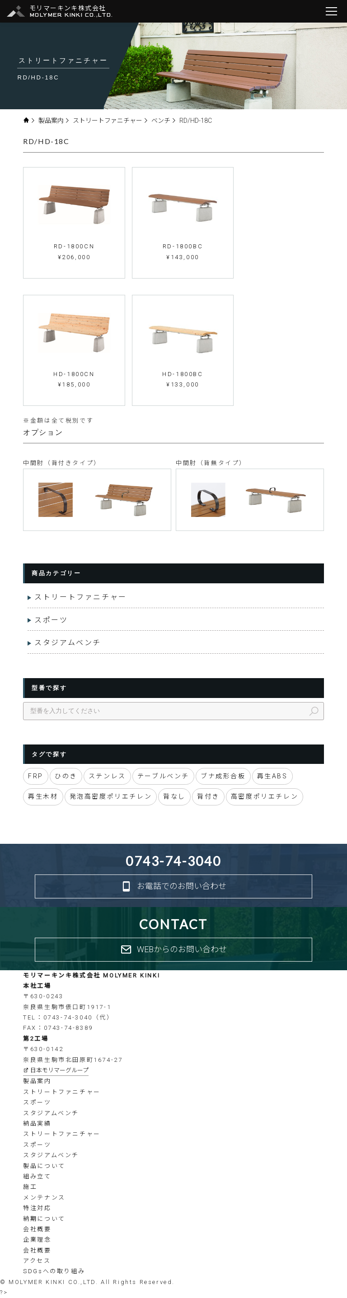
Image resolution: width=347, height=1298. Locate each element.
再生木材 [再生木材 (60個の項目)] (43, 796)
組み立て (37, 1176)
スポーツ (51, 620)
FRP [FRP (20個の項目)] (35, 776)
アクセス (37, 1260)
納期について (44, 1218)
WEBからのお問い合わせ (173, 950)
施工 (30, 1186)
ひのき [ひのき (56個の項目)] (66, 776)
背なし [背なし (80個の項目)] (174, 796)
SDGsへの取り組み (54, 1271)
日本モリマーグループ (56, 1070)
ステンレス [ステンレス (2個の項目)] (107, 776)
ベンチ (164, 120)
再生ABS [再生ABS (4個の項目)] (272, 776)
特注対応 (37, 1208)
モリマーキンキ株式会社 (71, 11)
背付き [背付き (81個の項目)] (208, 796)
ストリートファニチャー (111, 120)
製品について (44, 1166)
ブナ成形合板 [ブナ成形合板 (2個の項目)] (223, 776)
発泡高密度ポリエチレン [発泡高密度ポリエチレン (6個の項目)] (111, 796)
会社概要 (37, 1229)
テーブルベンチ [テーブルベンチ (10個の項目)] (163, 776)
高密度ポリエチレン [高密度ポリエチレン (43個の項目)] (264, 796)
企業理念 (37, 1239)
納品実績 (37, 1123)
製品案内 (54, 120)
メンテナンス (44, 1197)
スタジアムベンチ (67, 642)
